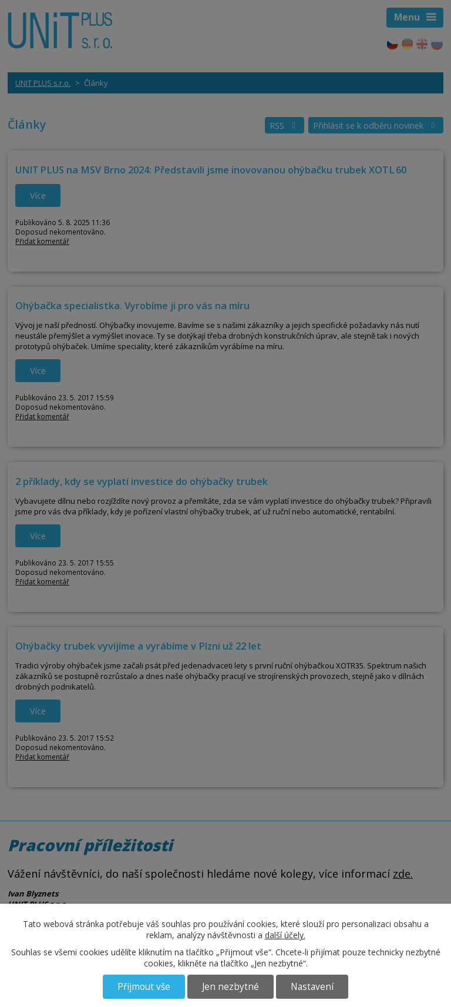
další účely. (285, 935)
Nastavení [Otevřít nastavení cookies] (312, 987)
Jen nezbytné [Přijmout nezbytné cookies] (230, 987)
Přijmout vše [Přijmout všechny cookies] (143, 987)
